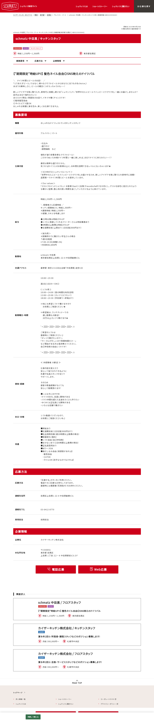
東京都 (42, 15)
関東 (36, 15)
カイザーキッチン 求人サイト (22, 15)
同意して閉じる (33, 717)
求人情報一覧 (21, 699)
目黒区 (49, 15)
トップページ (17, 692)
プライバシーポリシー (108, 704)
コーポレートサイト (107, 699)
